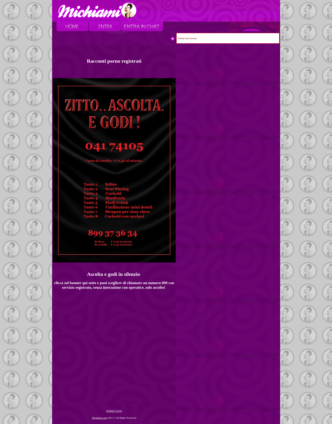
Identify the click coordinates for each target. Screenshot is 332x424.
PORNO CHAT (114, 410)
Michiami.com (99, 417)
